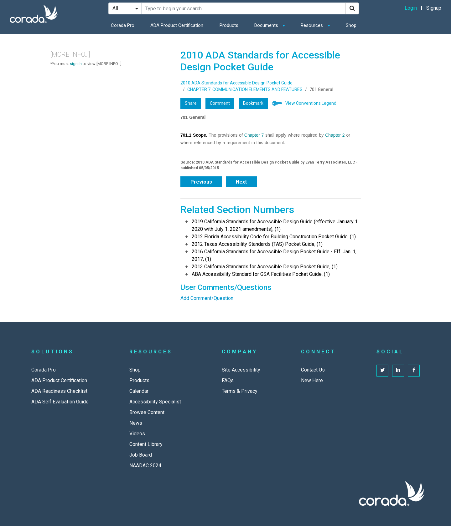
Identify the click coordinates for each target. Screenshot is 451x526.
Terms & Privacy (239, 391)
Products (229, 25)
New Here (312, 380)
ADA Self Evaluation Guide (60, 402)
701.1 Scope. (193, 135)
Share (191, 103)
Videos (137, 434)
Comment (220, 103)
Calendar (138, 391)
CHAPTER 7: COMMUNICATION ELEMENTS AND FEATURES (245, 89)
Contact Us (313, 370)
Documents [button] (266, 25)
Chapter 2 (335, 135)
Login (411, 8)
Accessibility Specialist (155, 402)
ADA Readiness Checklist (59, 391)
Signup (433, 8)
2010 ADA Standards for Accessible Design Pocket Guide (236, 82)
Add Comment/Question (206, 298)
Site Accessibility (241, 370)
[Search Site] (243, 8)
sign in (76, 63)
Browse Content (146, 412)
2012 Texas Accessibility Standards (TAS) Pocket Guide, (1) (257, 244)
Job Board (140, 455)
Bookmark (253, 103)
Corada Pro (122, 25)
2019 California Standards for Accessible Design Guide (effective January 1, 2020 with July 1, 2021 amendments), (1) (275, 225)
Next (241, 182)
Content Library (146, 444)
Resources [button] (312, 25)
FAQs (228, 380)
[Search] (352, 8)
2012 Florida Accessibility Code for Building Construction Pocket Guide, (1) (274, 237)
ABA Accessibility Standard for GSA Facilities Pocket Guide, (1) (261, 274)
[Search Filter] (125, 8)
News (135, 423)
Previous (201, 182)
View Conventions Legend (310, 103)
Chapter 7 (254, 135)
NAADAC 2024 (145, 465)
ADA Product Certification (176, 25)
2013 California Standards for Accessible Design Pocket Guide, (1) (265, 267)
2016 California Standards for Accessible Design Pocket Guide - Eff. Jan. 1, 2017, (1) (274, 255)
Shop (351, 25)
